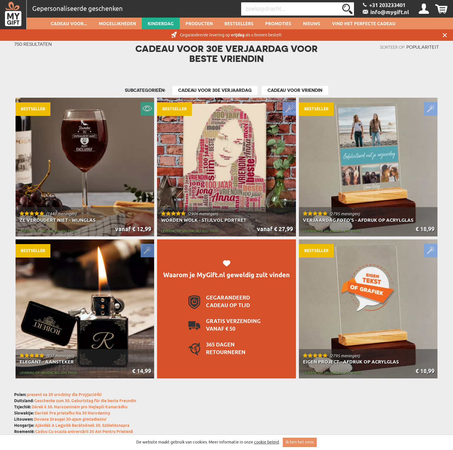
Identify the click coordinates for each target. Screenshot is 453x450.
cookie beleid (266, 442)
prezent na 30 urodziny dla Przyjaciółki (64, 395)
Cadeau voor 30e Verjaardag (215, 90)
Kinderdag (161, 24)
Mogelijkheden (117, 24)
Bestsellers (238, 24)
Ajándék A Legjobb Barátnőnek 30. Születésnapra (82, 426)
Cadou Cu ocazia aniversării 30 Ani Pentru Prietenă (84, 432)
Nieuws (311, 24)
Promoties (278, 24)
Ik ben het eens (300, 442)
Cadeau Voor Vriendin (295, 90)
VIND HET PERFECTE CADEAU (364, 24)
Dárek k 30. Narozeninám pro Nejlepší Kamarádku (79, 407)
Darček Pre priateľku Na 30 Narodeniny (72, 413)
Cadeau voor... (69, 24)
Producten (199, 24)
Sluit (445, 35)
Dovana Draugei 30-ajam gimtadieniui (70, 419)
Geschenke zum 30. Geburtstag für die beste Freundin (85, 401)
